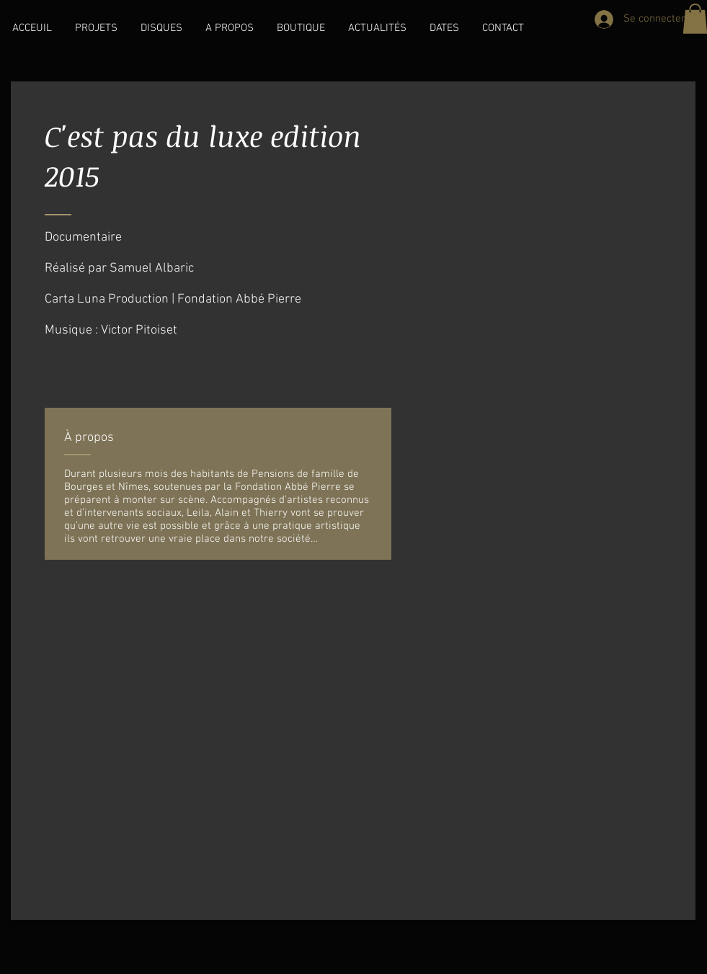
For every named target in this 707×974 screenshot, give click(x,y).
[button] (96, 28)
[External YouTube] (353, 738)
